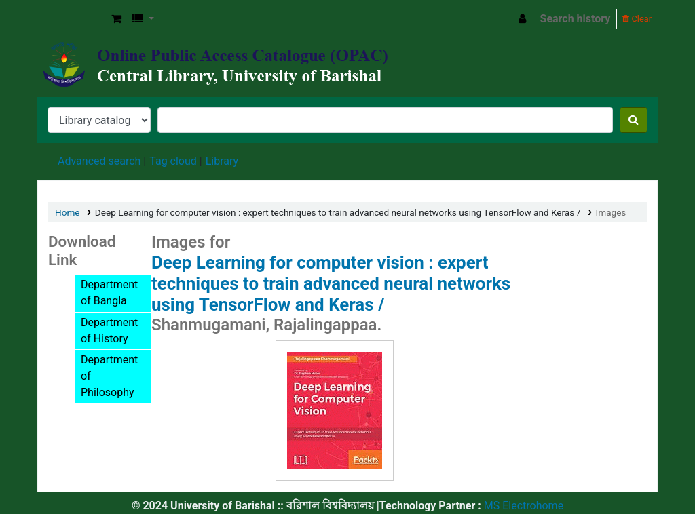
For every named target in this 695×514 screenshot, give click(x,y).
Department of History (109, 330)
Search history (575, 18)
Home (67, 212)
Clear (637, 19)
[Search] (633, 120)
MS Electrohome (522, 505)
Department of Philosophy (109, 376)
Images (611, 212)
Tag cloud (173, 161)
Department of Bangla (109, 292)
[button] (116, 19)
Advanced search (99, 161)
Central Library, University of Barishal (72, 19)
